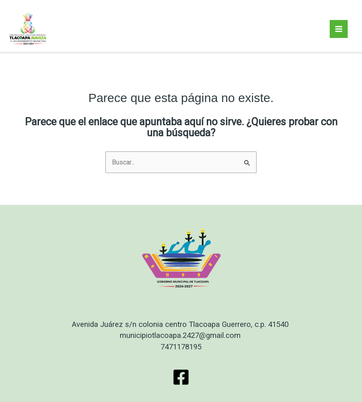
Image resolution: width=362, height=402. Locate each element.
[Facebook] (181, 377)
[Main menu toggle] (339, 29)
